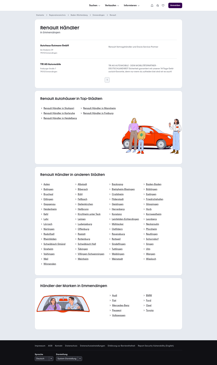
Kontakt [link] (58, 346)
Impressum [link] (40, 346)
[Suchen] (95, 5)
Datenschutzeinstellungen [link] (92, 346)
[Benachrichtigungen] (152, 5)
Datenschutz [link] (71, 346)
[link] (157, 5)
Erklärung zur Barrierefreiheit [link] (121, 346)
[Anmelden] (175, 5)
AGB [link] (50, 346)
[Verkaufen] (112, 5)
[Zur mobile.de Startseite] (57, 5)
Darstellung (62, 354)
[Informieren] (132, 5)
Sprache (39, 354)
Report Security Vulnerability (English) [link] (156, 346)
